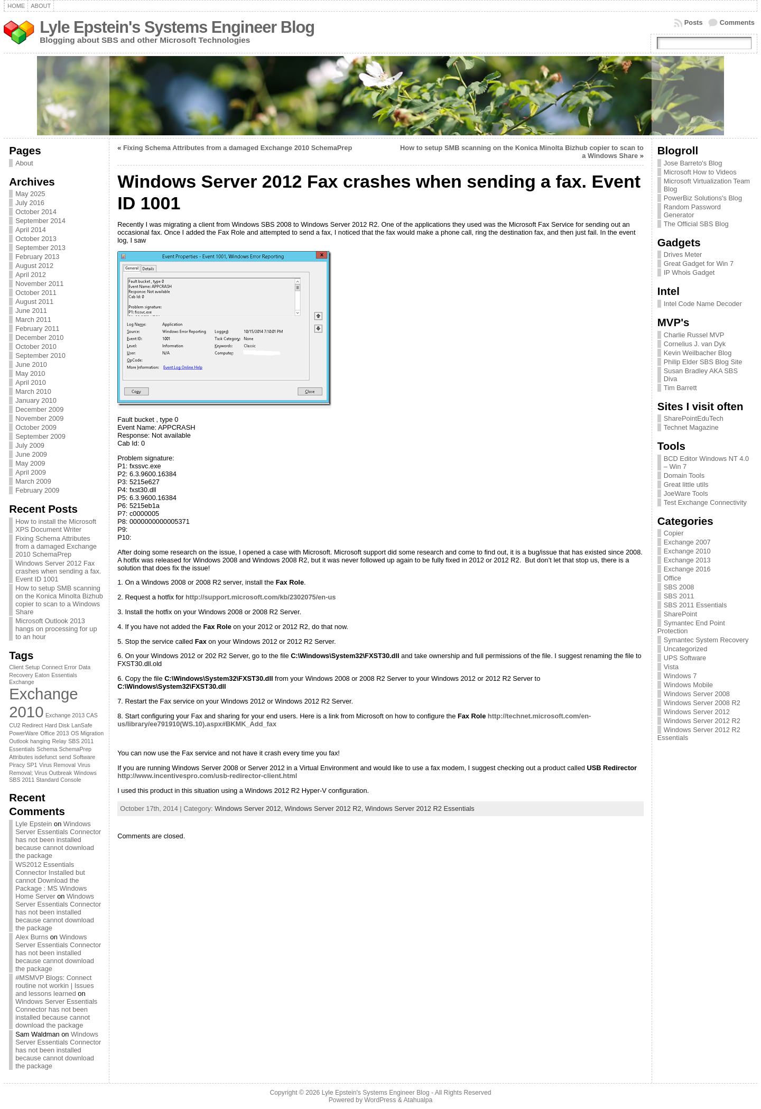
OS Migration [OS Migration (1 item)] (87, 733)
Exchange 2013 (687, 560)
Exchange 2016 (687, 569)
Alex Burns (31, 937)
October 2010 (36, 346)
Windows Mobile (688, 685)
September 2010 (40, 355)
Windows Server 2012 (697, 712)
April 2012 (30, 275)
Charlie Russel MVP (694, 335)
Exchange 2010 (687, 551)
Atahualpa (417, 1100)
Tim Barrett (680, 388)
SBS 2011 (679, 596)
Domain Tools (684, 475)
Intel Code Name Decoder (703, 304)
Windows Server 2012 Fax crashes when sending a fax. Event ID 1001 (58, 571)
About (24, 163)
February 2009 (37, 490)
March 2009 (33, 481)
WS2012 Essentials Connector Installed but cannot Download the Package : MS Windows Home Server (51, 880)
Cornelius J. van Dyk (695, 344)
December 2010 (39, 337)
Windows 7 (680, 676)
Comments (737, 22)
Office (672, 578)
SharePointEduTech (693, 418)
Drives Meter (683, 254)
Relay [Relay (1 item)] (59, 741)
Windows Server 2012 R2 (702, 721)
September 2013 (40, 248)
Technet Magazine (691, 427)
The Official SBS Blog (696, 224)
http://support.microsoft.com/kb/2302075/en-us (260, 597)
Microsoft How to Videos (700, 172)
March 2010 (33, 391)
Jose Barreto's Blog (693, 163)
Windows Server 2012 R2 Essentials (420, 808)
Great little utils (686, 484)
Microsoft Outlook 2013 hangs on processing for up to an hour (56, 629)
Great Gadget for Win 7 (699, 263)
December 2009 (39, 409)
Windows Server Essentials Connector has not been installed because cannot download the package (58, 840)
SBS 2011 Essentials (695, 605)
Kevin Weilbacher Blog (698, 353)
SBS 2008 (679, 587)
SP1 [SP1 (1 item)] (31, 765)
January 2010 (36, 400)
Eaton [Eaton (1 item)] (42, 675)
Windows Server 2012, (249, 808)
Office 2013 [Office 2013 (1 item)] (54, 733)
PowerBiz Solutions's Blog (703, 198)
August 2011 (34, 302)
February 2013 (37, 257)
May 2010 (30, 373)
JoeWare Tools (686, 493)
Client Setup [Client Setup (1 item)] (24, 667)
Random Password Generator (692, 211)
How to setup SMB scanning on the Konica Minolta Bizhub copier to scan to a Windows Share (59, 600)
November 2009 (39, 418)
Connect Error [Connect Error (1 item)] (59, 667)
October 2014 (36, 212)
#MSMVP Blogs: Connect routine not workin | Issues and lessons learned (54, 985)
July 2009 (29, 445)
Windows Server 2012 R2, (325, 808)
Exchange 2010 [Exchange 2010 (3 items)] (43, 702)
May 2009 (30, 463)
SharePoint (680, 614)
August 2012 (34, 266)
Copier (674, 533)
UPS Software (685, 658)
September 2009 (40, 436)
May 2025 (30, 194)
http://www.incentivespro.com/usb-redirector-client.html (207, 776)
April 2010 (30, 382)
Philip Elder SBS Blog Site (703, 362)
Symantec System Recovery (706, 640)
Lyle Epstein (33, 824)
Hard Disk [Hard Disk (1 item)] (57, 725)
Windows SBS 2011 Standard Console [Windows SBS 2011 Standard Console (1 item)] (53, 776)
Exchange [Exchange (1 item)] (21, 682)
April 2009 (30, 472)
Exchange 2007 (687, 542)
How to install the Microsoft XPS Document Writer (55, 525)
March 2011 (33, 320)
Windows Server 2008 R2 (702, 703)
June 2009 (31, 454)
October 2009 (36, 427)
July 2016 (29, 203)
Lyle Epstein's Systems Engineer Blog (177, 27)
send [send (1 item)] (65, 757)
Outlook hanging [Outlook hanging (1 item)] (29, 741)
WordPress (380, 1100)
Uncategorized (686, 649)
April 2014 (30, 230)
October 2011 (36, 293)
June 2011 (31, 311)
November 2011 (39, 284)
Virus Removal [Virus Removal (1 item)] (57, 765)
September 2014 (40, 221)
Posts (693, 22)
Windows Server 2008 (697, 694)
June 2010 (31, 364)
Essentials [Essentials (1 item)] (64, 675)
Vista (671, 667)
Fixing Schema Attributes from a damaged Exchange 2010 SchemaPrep (56, 546)
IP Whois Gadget (689, 272)
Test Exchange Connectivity (705, 502)
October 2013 (36, 239)
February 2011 (37, 328)
